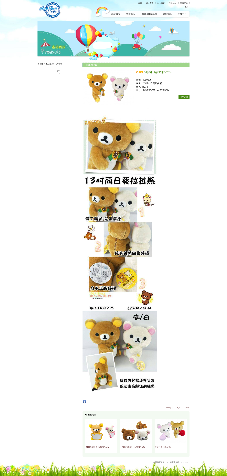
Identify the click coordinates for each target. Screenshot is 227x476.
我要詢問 (184, 97)
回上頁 (177, 407)
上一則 (168, 407)
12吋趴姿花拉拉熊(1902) (132, 447)
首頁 (42, 64)
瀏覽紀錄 (184, 3)
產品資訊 (49, 64)
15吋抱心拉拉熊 (163, 447)
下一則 (187, 407)
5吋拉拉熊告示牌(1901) (97, 447)
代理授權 (58, 64)
